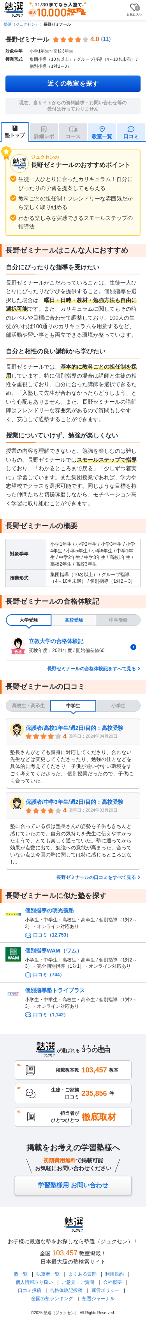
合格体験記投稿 (66, 1290)
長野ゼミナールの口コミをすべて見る (96, 877)
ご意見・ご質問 (78, 1282)
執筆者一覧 (48, 1274)
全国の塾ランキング (52, 1298)
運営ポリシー (105, 1290)
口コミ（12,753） (52, 935)
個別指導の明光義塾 (49, 910)
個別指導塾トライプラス (55, 990)
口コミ (131, 136)
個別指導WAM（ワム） (53, 950)
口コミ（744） (48, 974)
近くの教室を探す (73, 83)
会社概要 (112, 1282)
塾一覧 (21, 1274)
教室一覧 (102, 136)
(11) (106, 39)
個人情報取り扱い (34, 1282)
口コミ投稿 (29, 1290)
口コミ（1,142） (50, 1015)
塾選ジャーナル (98, 1298)
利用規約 (114, 1274)
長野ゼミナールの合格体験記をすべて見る (91, 668)
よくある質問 (83, 1274)
